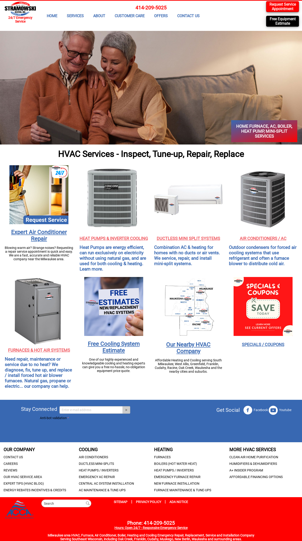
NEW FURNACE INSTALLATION (176, 483)
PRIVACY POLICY (149, 502)
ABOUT (99, 16)
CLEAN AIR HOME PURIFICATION (253, 457)
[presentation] (76, 430)
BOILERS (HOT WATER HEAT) (175, 464)
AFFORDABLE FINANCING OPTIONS (256, 477)
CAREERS (11, 464)
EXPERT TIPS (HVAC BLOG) (24, 483)
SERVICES (75, 16)
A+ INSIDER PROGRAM (246, 470)
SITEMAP (120, 502)
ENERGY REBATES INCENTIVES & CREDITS (35, 490)
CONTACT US (188, 16)
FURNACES (162, 457)
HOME (52, 16)
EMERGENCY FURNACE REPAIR (177, 477)
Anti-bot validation (53, 418)
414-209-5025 (151, 8)
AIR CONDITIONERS (93, 457)
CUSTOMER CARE (130, 16)
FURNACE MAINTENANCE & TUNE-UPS (182, 490)
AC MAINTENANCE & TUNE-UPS (102, 490)
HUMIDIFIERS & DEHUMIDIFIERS (253, 464)
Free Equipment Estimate (283, 21)
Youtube (280, 410)
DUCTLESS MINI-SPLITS (96, 464)
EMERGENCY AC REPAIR (97, 477)
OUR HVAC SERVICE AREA (23, 477)
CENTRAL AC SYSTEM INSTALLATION (106, 483)
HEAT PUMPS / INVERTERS (98, 470)
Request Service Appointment (282, 6)
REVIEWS (10, 470)
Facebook (255, 410)
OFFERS (161, 16)
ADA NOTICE (178, 502)
